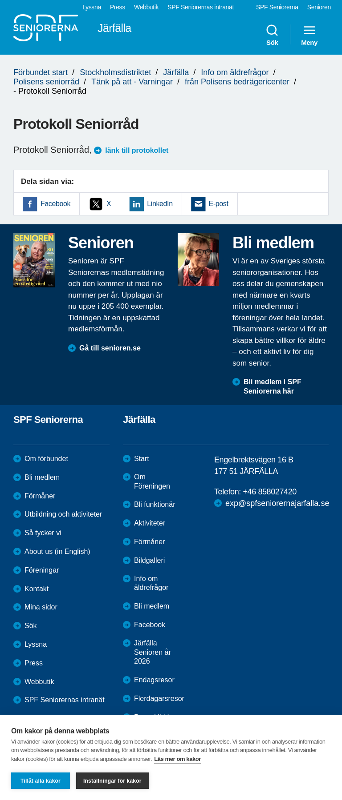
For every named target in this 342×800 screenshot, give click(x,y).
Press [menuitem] (117, 7)
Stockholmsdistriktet (115, 72)
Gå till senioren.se (110, 348)
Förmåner (39, 496)
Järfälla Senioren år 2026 (152, 652)
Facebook (55, 203)
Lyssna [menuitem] (91, 7)
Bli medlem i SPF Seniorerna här (272, 386)
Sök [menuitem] (272, 35)
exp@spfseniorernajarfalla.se (277, 503)
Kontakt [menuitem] (36, 589)
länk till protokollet (136, 150)
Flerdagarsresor (159, 698)
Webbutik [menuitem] (146, 7)
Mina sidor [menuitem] (40, 607)
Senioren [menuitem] (319, 7)
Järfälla (176, 72)
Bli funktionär (154, 504)
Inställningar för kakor (112, 781)
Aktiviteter (149, 523)
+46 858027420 (269, 491)
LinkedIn (159, 203)
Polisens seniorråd (46, 82)
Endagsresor (154, 680)
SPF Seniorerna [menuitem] (277, 7)
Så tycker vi (42, 533)
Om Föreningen (152, 481)
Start (141, 458)
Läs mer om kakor (177, 759)
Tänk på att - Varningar (132, 82)
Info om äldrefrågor (235, 72)
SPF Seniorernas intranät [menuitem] (200, 7)
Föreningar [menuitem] (41, 570)
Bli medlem (42, 477)
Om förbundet (46, 458)
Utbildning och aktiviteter (63, 514)
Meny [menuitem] (309, 35)
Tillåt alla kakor (40, 781)
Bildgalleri (149, 560)
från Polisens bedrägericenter (237, 82)
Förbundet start (40, 72)
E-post (218, 203)
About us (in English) (57, 551)
